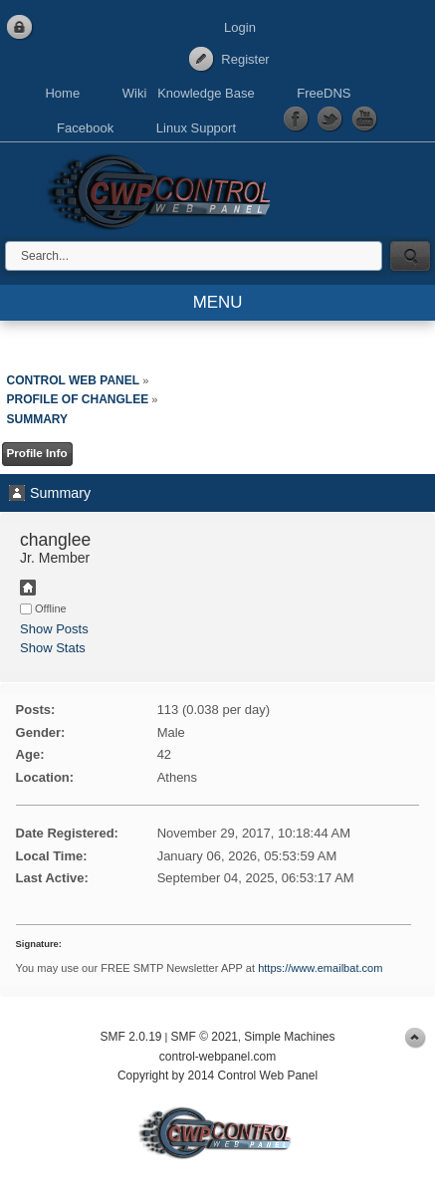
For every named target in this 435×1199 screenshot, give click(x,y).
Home (62, 93)
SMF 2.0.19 (130, 1037)
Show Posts (54, 628)
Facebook (85, 127)
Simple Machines (289, 1037)
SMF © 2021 (204, 1037)
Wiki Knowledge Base (188, 93)
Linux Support (196, 127)
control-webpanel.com (217, 1057)
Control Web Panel (164, 188)
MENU (218, 302)
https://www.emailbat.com (320, 968)
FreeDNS (323, 93)
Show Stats (53, 647)
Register (245, 59)
